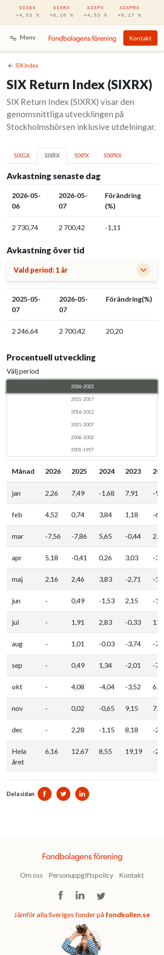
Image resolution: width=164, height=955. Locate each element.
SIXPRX (129, 12)
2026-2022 (82, 386)
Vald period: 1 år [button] (41, 270)
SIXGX (27, 12)
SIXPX (95, 12)
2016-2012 (82, 411)
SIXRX (61, 12)
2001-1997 (82, 449)
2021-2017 (82, 399)
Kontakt (140, 38)
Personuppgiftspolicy (81, 875)
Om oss (31, 875)
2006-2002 (82, 437)
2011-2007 (82, 424)
